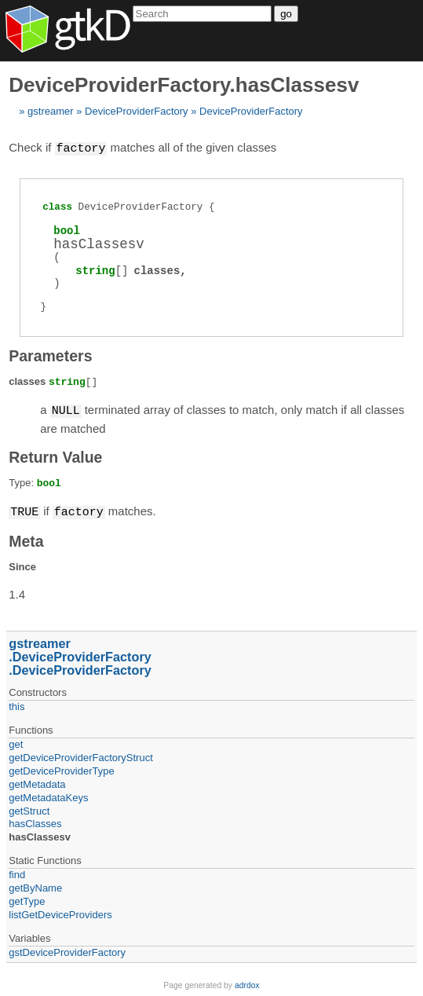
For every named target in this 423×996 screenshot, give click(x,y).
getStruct (29, 809)
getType (27, 899)
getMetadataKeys (48, 795)
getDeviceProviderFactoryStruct (81, 755)
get (16, 742)
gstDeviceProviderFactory (67, 950)
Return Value (55, 455)
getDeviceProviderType (61, 768)
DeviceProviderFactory (136, 111)
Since (22, 564)
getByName (35, 886)
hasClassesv (40, 834)
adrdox (247, 983)
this (16, 704)
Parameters (50, 355)
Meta (26, 538)
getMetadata (37, 782)
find (17, 872)
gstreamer (50, 111)
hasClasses (35, 821)
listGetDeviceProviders (60, 912)
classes (156, 269)
